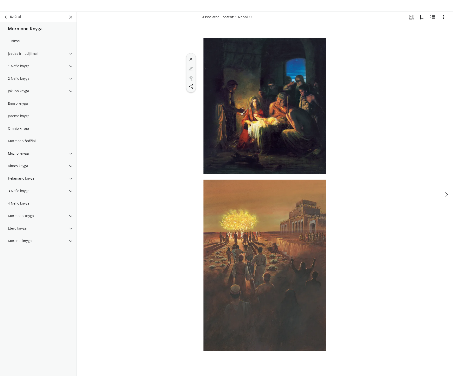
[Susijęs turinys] (433, 23)
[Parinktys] (443, 23)
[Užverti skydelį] (71, 23)
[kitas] (446, 193)
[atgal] (6, 23)
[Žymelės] (422, 23)
